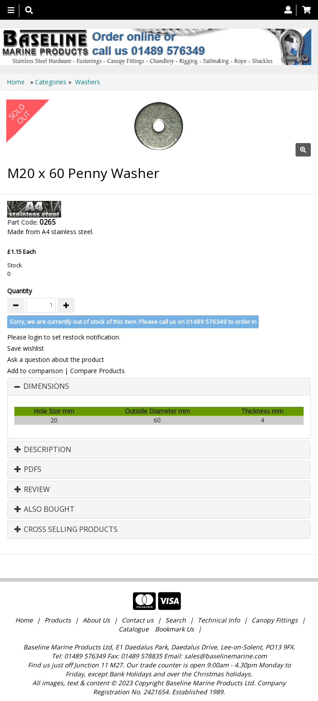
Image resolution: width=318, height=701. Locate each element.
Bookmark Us (174, 629)
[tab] (159, 386)
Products (57, 620)
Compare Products (97, 370)
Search (176, 620)
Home (16, 82)
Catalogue (134, 629)
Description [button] (42, 450)
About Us (96, 620)
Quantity (19, 291)
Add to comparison (35, 370)
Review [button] (32, 490)
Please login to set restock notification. (63, 337)
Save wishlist (25, 348)
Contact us (138, 620)
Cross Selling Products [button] (66, 530)
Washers (87, 82)
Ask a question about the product (55, 359)
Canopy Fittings (275, 620)
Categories (51, 82)
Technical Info (219, 620)
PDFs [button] (27, 470)
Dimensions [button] (46, 387)
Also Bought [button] (44, 509)
